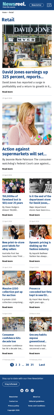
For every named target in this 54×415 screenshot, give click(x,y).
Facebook (27, 390)
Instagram (32, 390)
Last (42, 364)
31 (32, 364)
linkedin (22, 390)
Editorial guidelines (36, 401)
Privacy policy (13, 406)
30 (27, 364)
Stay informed (11, 384)
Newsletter (36, 5)
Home (4, 12)
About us (36, 397)
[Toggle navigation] (49, 5)
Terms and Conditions (36, 406)
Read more (7, 92)
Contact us (13, 401)
